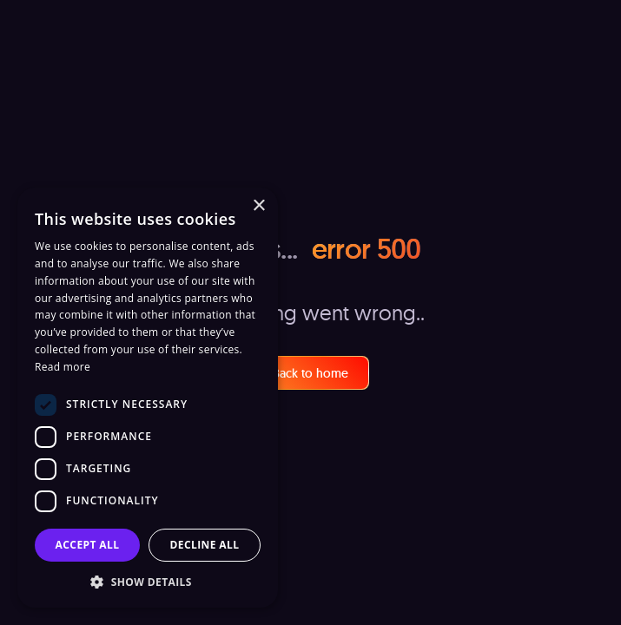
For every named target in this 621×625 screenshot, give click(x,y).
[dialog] (147, 398)
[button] (148, 581)
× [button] (258, 206)
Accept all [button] (88, 544)
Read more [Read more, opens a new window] (62, 366)
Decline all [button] (205, 544)
